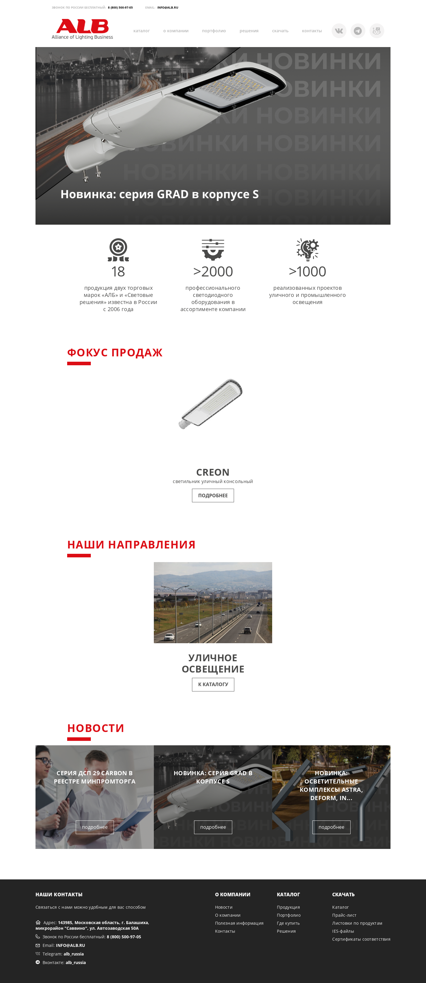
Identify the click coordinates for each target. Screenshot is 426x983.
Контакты (225, 931)
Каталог (340, 907)
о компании (175, 30)
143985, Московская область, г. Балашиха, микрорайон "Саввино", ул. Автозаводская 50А (92, 925)
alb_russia (74, 954)
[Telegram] (358, 30)
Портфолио (289, 915)
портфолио (214, 30)
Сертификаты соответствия (361, 939)
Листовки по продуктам (357, 923)
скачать (280, 30)
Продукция (288, 907)
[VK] (376, 30)
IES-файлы (343, 931)
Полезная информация (239, 923)
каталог (141, 30)
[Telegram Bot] (339, 30)
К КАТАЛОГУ (213, 684)
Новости (224, 907)
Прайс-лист (344, 915)
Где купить (288, 923)
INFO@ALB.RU (167, 7)
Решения (286, 931)
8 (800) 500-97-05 (120, 7)
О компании (228, 915)
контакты (312, 30)
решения (249, 30)
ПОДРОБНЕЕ (213, 495)
